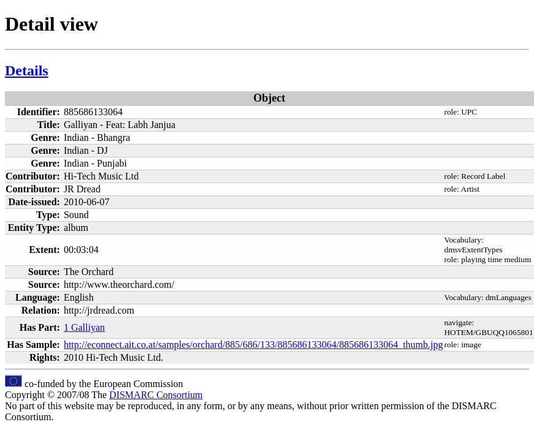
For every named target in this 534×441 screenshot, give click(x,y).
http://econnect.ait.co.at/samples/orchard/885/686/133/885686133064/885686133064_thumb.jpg (253, 344)
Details (26, 70)
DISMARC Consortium (155, 395)
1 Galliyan (84, 327)
